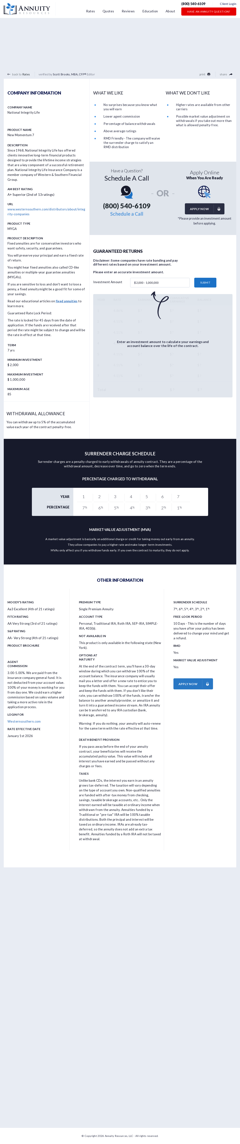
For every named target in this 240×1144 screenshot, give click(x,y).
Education (150, 11)
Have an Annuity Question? (208, 11)
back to (19, 74)
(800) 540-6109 (193, 4)
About (170, 11)
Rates (90, 11)
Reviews (128, 11)
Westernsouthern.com (24, 721)
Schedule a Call (126, 214)
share (226, 74)
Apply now (207, 209)
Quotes (108, 11)
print (205, 74)
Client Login (228, 3)
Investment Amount (107, 282)
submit (205, 282)
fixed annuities (67, 301)
